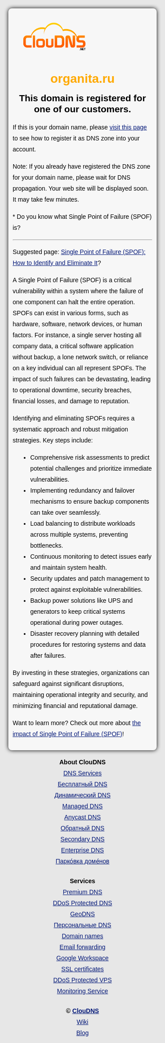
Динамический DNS (83, 795)
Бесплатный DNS (82, 784)
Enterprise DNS (82, 850)
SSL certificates (82, 969)
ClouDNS (85, 1010)
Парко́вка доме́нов (83, 861)
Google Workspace (82, 958)
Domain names (82, 936)
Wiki (82, 1021)
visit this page (128, 127)
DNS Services (82, 773)
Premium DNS (82, 892)
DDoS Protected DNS (82, 903)
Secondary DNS (82, 839)
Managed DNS (82, 806)
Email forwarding (82, 947)
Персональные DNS (82, 925)
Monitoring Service (82, 991)
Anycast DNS (82, 817)
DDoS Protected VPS (82, 980)
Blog (82, 1032)
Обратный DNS (83, 828)
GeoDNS (82, 914)
